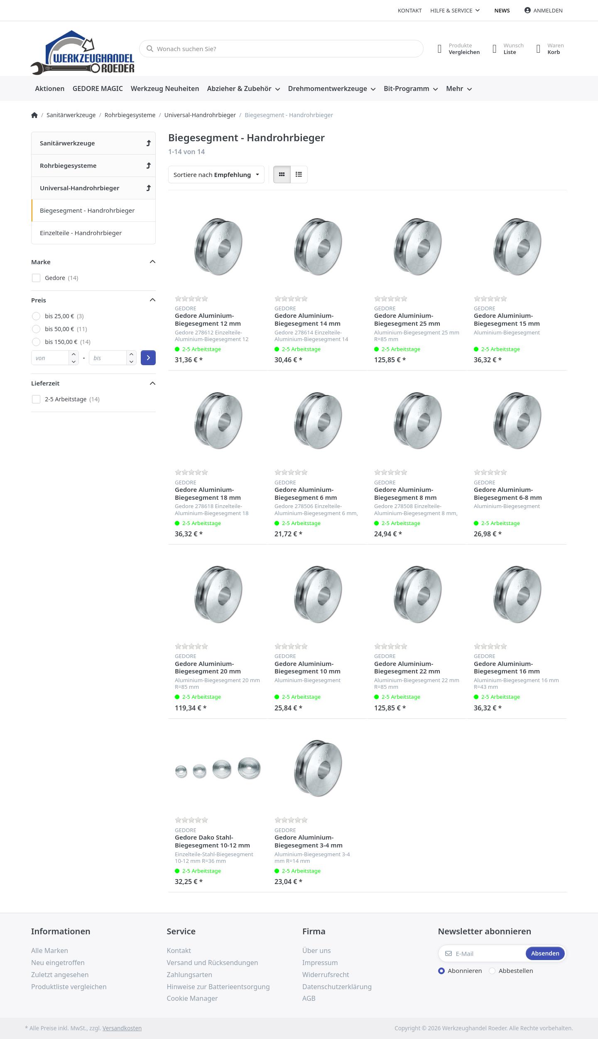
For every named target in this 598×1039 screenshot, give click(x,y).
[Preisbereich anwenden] (148, 357)
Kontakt (410, 10)
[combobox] (216, 174)
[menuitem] (50, 88)
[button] (73, 361)
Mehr (454, 88)
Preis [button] (38, 300)
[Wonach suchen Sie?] (281, 48)
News (502, 10)
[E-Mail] (481, 953)
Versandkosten (122, 1028)
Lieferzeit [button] (45, 383)
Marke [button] (41, 262)
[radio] (282, 174)
